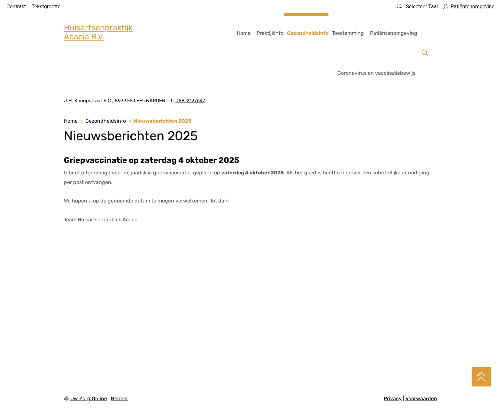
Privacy (393, 398)
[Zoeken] (425, 53)
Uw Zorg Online (88, 398)
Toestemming (348, 33)
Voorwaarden (421, 398)
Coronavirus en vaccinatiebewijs (376, 73)
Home (243, 33)
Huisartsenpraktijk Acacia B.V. (98, 32)
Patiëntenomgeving (393, 33)
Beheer (119, 398)
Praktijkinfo (270, 33)
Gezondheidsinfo (307, 33)
